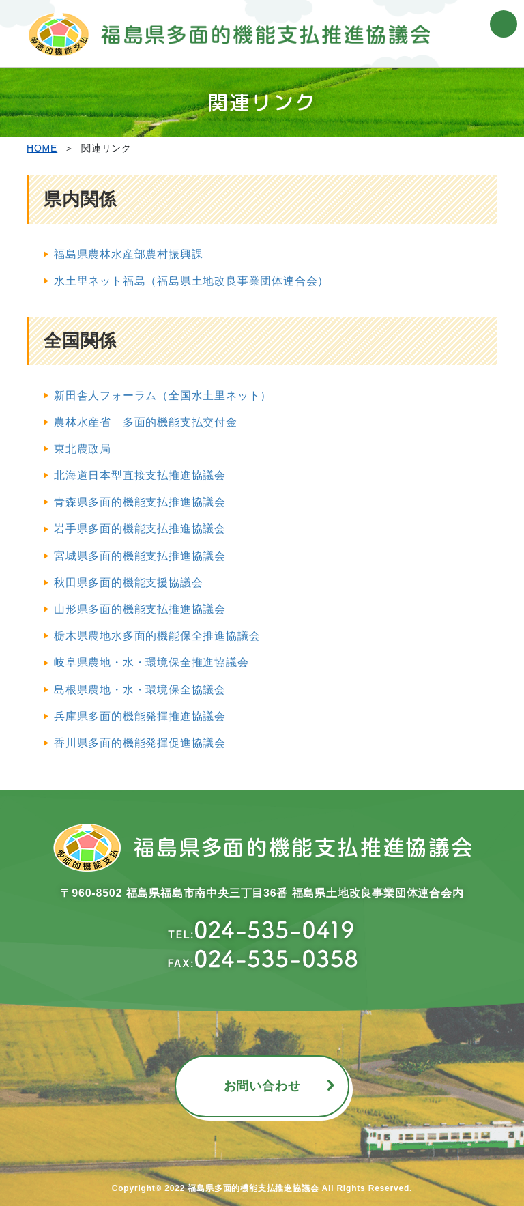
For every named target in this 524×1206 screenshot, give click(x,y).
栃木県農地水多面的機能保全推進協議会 (157, 636)
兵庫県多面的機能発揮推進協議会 (140, 716)
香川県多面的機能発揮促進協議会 (140, 743)
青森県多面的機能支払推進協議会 (140, 502)
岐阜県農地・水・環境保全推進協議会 (151, 662)
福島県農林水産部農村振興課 (128, 254)
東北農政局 (82, 449)
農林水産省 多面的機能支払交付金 (145, 422)
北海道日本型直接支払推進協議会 (140, 475)
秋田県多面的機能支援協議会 (128, 582)
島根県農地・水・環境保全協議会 (140, 689)
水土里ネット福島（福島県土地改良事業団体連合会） (191, 281)
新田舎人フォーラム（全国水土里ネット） (163, 395)
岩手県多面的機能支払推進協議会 (140, 528)
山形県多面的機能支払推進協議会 (140, 609)
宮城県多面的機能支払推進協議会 (140, 556)
